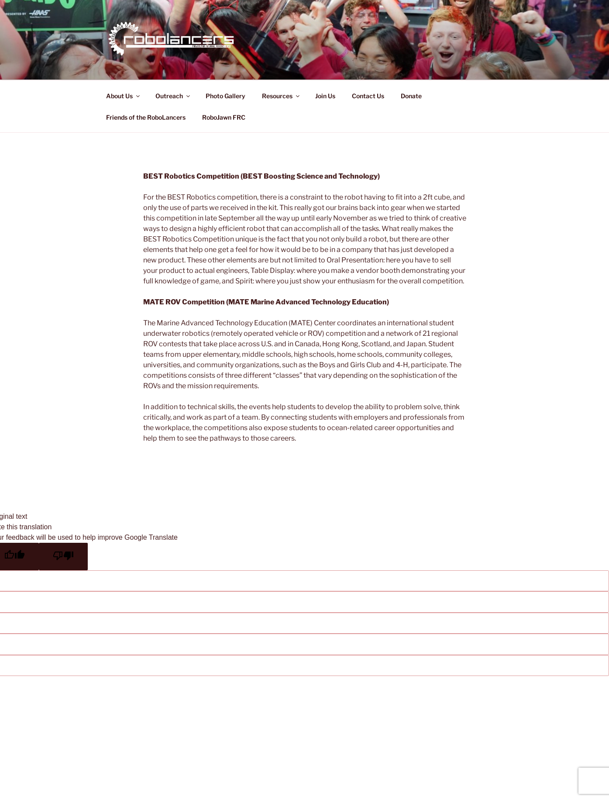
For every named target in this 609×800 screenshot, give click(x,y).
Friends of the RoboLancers (146, 117)
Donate (411, 96)
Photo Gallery (225, 96)
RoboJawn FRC (223, 117)
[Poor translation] (63, 556)
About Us (123, 96)
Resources (281, 96)
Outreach (173, 96)
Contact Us (368, 96)
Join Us (325, 96)
